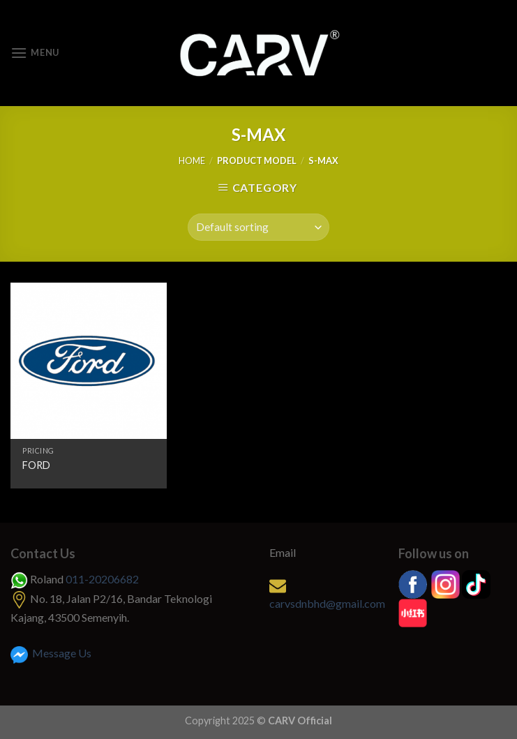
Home (192, 160)
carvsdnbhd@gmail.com (327, 603)
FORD (36, 465)
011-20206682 (102, 578)
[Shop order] (258, 227)
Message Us (50, 652)
